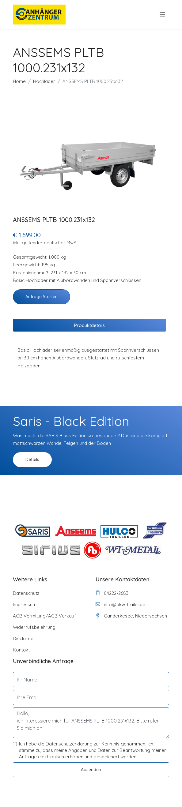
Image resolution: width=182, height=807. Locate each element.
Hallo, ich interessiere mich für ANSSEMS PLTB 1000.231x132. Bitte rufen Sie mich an (91, 723)
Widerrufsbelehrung (34, 627)
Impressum (24, 604)
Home (19, 81)
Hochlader (44, 81)
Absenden (91, 769)
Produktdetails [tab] (89, 325)
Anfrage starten (41, 296)
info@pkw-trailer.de (120, 604)
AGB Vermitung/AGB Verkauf (44, 616)
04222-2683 (112, 593)
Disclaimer (24, 638)
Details (32, 459)
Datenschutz (26, 593)
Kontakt (21, 650)
